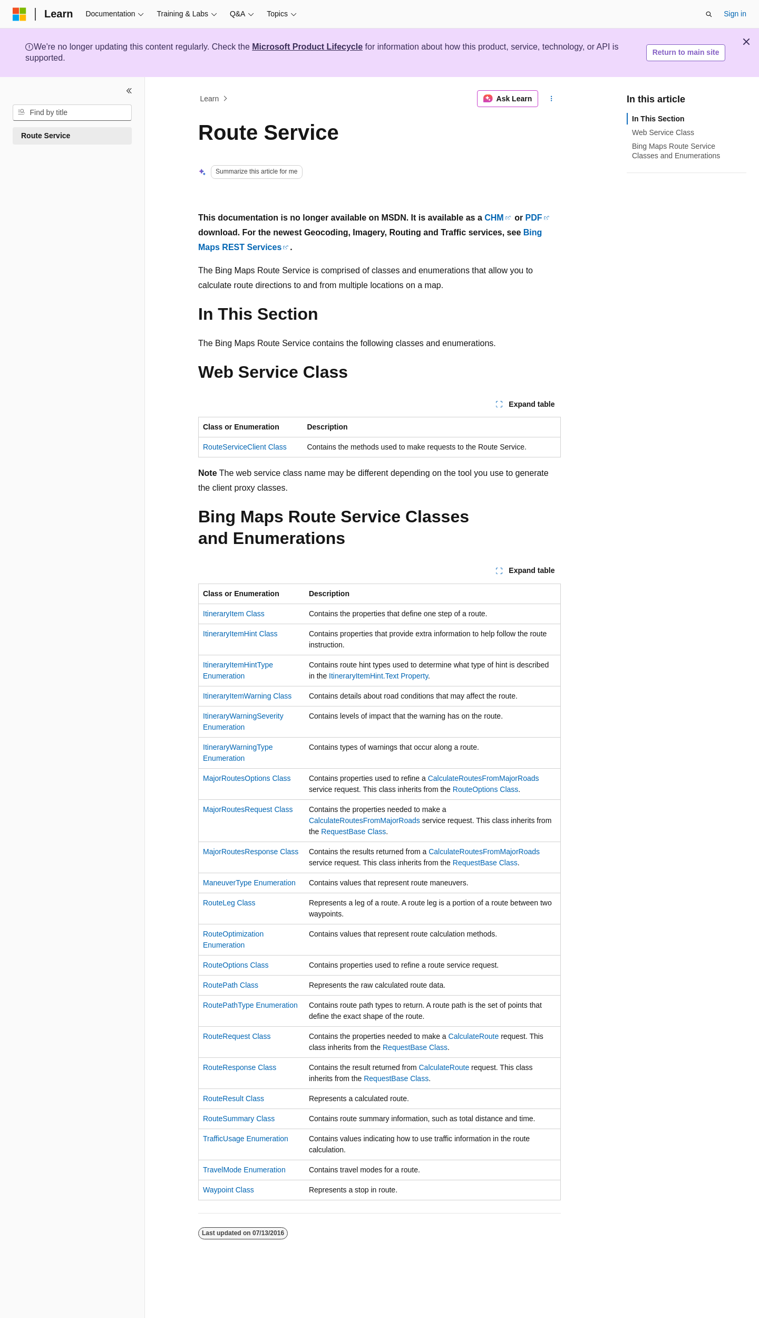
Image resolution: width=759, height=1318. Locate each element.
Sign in (735, 13)
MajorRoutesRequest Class (248, 809)
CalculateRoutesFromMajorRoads (483, 778)
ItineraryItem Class (234, 613)
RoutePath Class (230, 985)
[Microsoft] (19, 14)
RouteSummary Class (239, 1118)
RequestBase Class (353, 831)
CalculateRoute (474, 1036)
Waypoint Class (228, 1190)
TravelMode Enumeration (244, 1170)
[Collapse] (129, 90)
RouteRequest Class (236, 1036)
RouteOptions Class (486, 789)
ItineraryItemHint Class (240, 633)
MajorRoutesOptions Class (247, 778)
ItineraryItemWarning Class (247, 696)
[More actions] (551, 98)
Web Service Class (663, 132)
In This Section (658, 118)
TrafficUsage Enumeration (245, 1138)
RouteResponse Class (239, 1067)
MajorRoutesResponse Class (250, 851)
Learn (209, 98)
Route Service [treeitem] (45, 135)
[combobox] (72, 112)
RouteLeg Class (229, 903)
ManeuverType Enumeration (249, 882)
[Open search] (708, 14)
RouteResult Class (233, 1098)
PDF (534, 217)
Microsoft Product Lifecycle (307, 46)
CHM (493, 217)
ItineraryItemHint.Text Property (378, 676)
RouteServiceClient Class (245, 447)
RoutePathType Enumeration (250, 1005)
